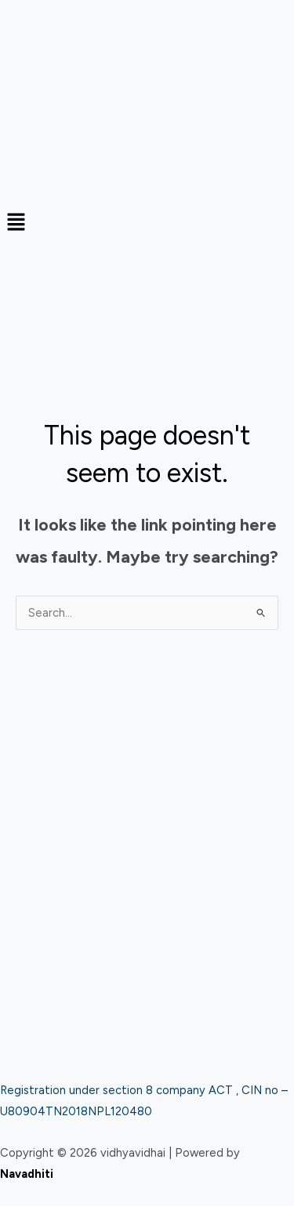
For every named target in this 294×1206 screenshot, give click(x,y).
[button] (147, 223)
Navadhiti (26, 1174)
